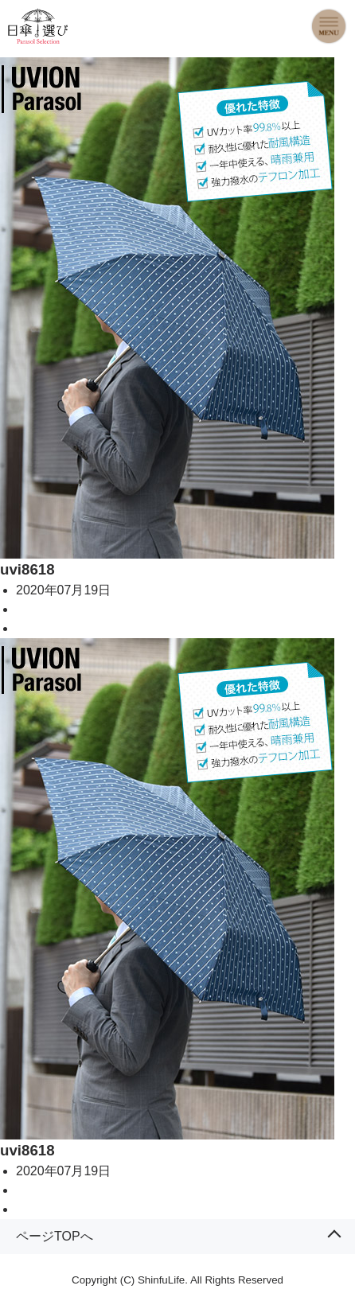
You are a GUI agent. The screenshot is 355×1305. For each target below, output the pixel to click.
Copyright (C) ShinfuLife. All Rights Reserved (177, 1280)
